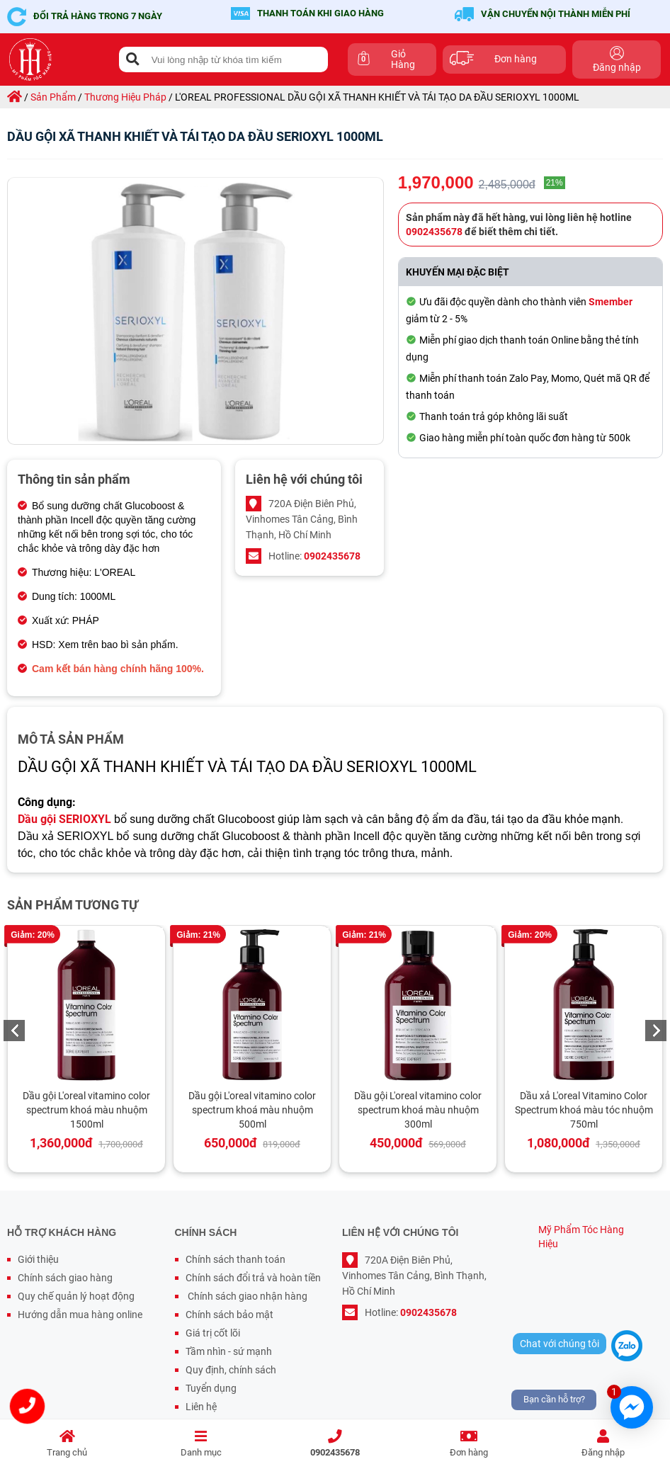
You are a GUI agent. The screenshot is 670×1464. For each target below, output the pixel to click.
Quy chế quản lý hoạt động (76, 1296)
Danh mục (201, 1443)
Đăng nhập (603, 1443)
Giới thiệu (38, 1259)
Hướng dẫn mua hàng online (80, 1314)
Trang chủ (67, 1443)
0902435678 (335, 1443)
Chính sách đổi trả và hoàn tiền (253, 1277)
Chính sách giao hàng (65, 1277)
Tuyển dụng (211, 1388)
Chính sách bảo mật (229, 1314)
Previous (14, 1030)
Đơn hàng (469, 1443)
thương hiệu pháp (125, 97)
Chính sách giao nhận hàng (246, 1296)
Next (655, 1030)
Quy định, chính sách (231, 1369)
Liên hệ (201, 1406)
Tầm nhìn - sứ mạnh (229, 1351)
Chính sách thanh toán (235, 1259)
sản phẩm (53, 97)
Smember (610, 301)
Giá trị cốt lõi (213, 1333)
